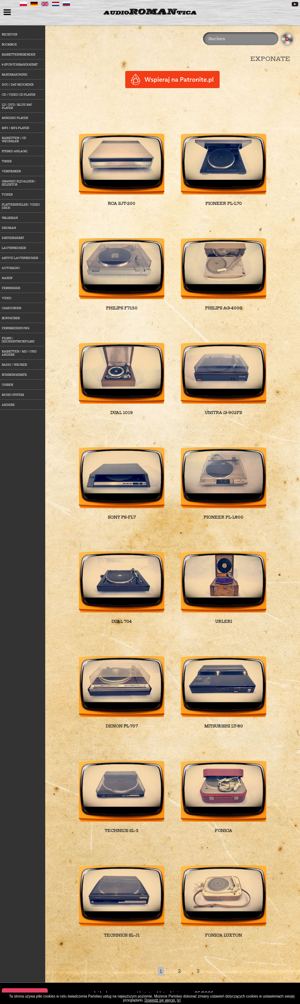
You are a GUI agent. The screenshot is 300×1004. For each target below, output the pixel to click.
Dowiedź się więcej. (160, 1000)
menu (8, 12)
